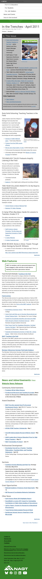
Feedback (7, 543)
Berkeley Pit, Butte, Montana (13, 208)
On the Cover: (24, 61)
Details (25, 141)
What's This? (6, 562)
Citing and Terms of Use (10, 546)
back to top (37, 255)
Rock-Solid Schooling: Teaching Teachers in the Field (12, 42)
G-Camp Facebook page (12, 240)
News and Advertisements (13, 102)
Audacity (7, 182)
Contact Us (7, 536)
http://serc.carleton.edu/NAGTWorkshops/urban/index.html (21, 252)
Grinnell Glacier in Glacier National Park (16, 206)
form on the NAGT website (24, 304)
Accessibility (7, 541)
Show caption (25, 179)
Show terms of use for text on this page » (14, 552)
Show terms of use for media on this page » (15, 555)
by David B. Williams (25, 91)
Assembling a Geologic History (14, 309)
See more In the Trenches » (30, 523)
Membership (7, 539)
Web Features (10, 99)
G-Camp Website (10, 237)
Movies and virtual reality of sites (14, 148)
